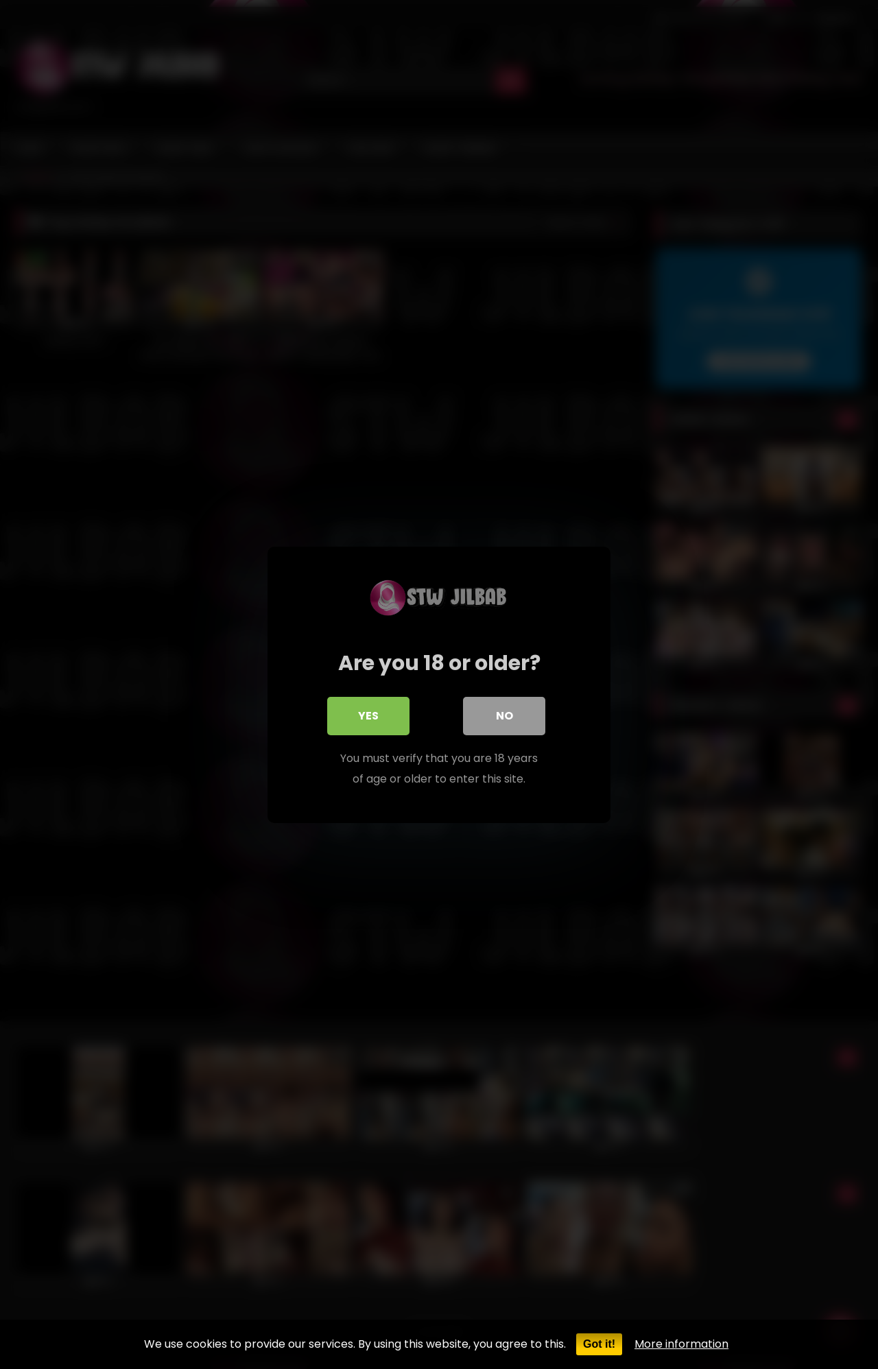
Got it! (599, 1344)
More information (681, 1344)
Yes (368, 715)
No (504, 715)
